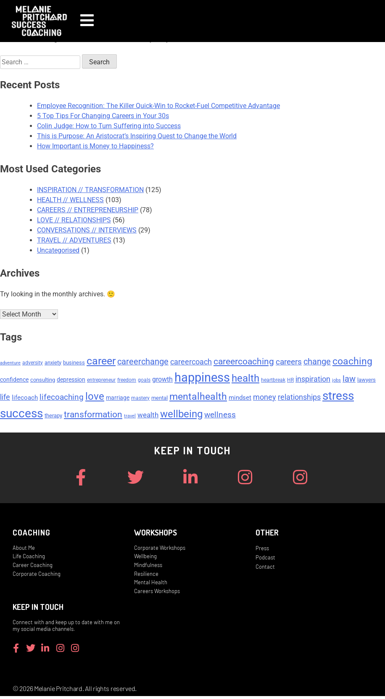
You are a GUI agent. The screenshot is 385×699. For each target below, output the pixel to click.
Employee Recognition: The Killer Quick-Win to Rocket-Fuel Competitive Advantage (158, 106)
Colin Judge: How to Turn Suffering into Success (109, 126)
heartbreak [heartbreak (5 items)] (273, 381)
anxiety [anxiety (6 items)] (53, 363)
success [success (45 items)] (21, 414)
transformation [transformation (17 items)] (93, 415)
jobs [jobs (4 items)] (336, 381)
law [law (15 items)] (349, 380)
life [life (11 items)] (5, 398)
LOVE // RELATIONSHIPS (74, 220)
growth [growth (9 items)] (162, 380)
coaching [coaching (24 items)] (352, 362)
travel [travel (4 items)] (130, 416)
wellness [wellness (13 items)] (220, 415)
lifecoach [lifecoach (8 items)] (25, 398)
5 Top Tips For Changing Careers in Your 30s (103, 116)
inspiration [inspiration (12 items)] (312, 379)
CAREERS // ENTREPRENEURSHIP (87, 210)
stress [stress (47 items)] (338, 397)
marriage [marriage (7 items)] (117, 398)
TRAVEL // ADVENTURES (74, 240)
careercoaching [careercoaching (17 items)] (244, 362)
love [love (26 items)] (94, 397)
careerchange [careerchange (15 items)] (143, 362)
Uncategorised (58, 250)
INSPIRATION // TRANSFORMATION (90, 190)
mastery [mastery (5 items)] (140, 399)
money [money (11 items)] (264, 398)
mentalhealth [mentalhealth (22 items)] (198, 397)
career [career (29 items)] (101, 362)
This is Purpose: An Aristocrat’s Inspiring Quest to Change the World (137, 136)
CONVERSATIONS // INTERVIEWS (87, 230)
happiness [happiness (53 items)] (202, 378)
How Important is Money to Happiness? (95, 146)
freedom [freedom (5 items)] (126, 381)
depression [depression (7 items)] (71, 380)
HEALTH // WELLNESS (70, 200)
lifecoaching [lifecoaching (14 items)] (62, 398)
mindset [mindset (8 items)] (240, 398)
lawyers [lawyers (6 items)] (366, 380)
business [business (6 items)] (74, 363)
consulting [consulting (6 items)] (42, 380)
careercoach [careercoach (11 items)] (191, 363)
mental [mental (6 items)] (159, 399)
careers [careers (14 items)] (289, 362)
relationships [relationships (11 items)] (299, 398)
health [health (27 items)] (245, 379)
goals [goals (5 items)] (144, 381)
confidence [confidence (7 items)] (14, 380)
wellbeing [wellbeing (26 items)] (181, 415)
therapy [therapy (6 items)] (53, 416)
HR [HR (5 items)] (290, 381)
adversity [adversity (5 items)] (32, 364)
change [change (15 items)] (317, 362)
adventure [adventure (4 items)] (10, 364)
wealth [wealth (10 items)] (147, 415)
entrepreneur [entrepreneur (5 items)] (101, 381)
